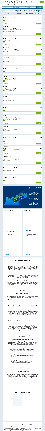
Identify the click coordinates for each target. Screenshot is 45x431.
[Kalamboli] (20, 7)
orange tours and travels (31, 234)
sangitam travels (30, 235)
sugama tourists (9, 235)
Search (40, 7)
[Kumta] (8, 7)
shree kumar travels (10, 231)
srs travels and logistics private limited (12, 229)
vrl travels (8, 232)
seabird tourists (9, 234)
